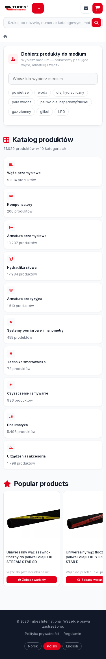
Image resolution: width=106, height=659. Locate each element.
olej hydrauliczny (70, 92)
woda (42, 92)
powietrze (20, 92)
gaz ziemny (21, 112)
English (72, 646)
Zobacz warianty (32, 579)
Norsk (33, 646)
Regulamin (72, 634)
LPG (61, 112)
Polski (52, 646)
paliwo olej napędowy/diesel (64, 102)
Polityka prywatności (42, 634)
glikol (44, 112)
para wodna (21, 102)
